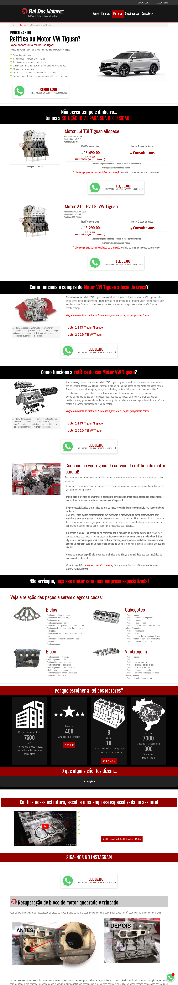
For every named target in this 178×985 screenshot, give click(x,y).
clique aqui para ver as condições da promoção (97, 172)
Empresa (106, 13)
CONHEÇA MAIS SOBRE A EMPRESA (122, 825)
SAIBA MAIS (109, 760)
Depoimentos (132, 13)
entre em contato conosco (98, 565)
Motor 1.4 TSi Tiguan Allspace (85, 327)
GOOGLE (69, 745)
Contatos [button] (147, 13)
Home (96, 13)
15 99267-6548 (161, 2)
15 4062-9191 (143, 2)
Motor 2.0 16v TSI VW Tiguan (84, 334)
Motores (117, 13)
